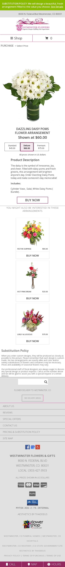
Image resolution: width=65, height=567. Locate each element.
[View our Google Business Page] (32, 448)
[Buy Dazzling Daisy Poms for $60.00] (32, 200)
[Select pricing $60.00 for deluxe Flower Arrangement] (27, 147)
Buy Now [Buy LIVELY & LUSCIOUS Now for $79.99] (32, 341)
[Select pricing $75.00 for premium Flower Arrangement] (41, 147)
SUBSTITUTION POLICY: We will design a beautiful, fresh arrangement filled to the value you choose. (32, 5)
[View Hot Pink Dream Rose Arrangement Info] (32, 276)
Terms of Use (53, 555)
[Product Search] (33, 382)
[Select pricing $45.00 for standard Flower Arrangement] (12, 147)
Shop (16, 38)
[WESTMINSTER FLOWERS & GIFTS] (32, 30)
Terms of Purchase (33, 555)
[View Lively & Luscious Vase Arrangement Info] (32, 318)
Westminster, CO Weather (16, 546)
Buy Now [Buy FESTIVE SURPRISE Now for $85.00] (32, 255)
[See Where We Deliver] (32, 398)
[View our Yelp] (37, 448)
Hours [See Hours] (54, 564)
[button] (32, 502)
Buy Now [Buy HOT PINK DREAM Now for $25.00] (32, 298)
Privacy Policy (12, 555)
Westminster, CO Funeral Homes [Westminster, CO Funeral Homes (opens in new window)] (22, 536)
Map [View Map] (32, 564)
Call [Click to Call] (11, 564)
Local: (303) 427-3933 (32, 470)
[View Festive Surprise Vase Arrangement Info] (32, 233)
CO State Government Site (48, 546)
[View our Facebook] (27, 448)
